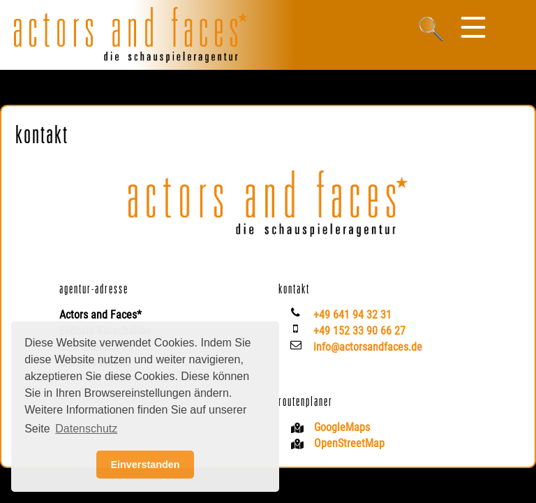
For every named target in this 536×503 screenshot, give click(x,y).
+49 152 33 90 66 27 (359, 330)
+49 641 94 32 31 (352, 314)
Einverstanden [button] (144, 464)
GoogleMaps (342, 427)
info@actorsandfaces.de (367, 346)
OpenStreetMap (349, 443)
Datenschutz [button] (86, 429)
